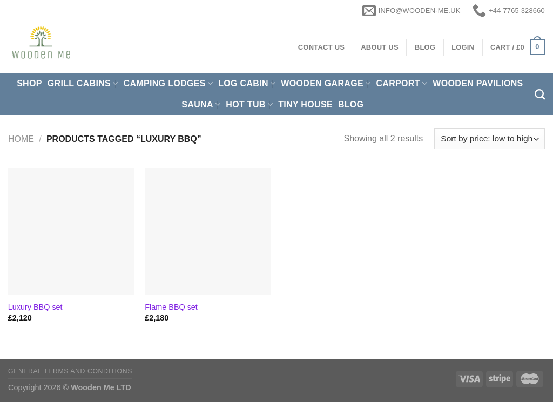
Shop (29, 83)
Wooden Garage (325, 83)
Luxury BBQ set (35, 307)
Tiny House (305, 104)
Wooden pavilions (478, 83)
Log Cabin (246, 83)
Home (21, 139)
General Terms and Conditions (70, 371)
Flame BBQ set (171, 307)
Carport (401, 83)
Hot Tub (249, 104)
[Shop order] (489, 138)
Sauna (200, 104)
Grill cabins (83, 83)
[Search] (540, 94)
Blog (351, 104)
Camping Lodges (168, 83)
